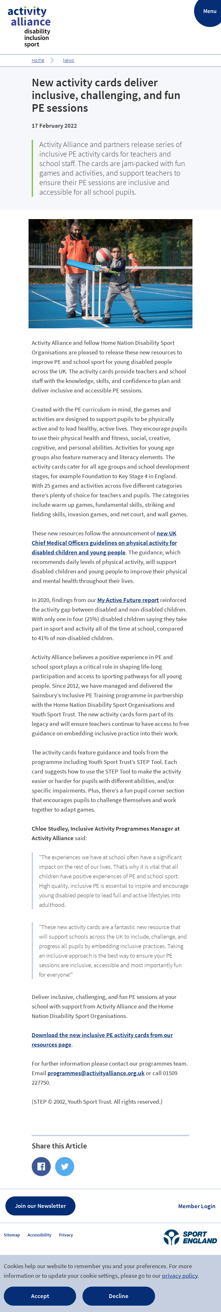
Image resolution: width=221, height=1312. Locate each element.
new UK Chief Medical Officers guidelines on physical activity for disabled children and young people (104, 542)
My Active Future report (128, 600)
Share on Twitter (64, 1166)
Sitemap (12, 1235)
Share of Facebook (41, 1166)
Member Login (197, 1206)
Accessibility (39, 1235)
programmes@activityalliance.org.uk (96, 1073)
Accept (40, 1296)
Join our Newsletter (40, 1205)
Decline (118, 1296)
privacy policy (180, 1275)
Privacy (66, 1235)
